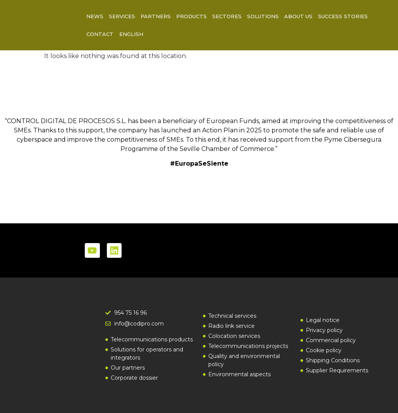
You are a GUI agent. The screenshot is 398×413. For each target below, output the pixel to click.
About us (298, 16)
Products (191, 16)
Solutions (263, 16)
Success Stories (343, 16)
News (94, 16)
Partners (156, 16)
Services (122, 16)
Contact (99, 34)
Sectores (227, 16)
